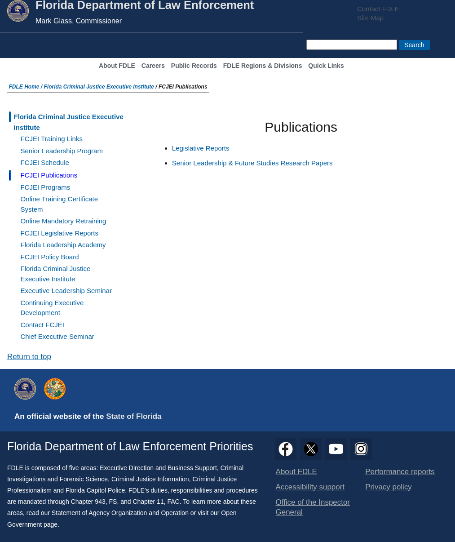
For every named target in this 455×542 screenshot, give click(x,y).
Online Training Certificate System (59, 204)
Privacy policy (388, 487)
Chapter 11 (148, 501)
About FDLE (117, 65)
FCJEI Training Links (52, 138)
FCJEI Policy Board (50, 257)
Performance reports (399, 471)
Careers (153, 65)
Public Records (194, 65)
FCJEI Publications (49, 175)
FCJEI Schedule (45, 162)
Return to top (29, 356)
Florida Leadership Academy (63, 245)
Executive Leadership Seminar (66, 290)
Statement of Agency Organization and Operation (120, 512)
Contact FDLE (378, 9)
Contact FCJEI (43, 325)
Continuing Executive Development (52, 308)
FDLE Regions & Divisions (262, 65)
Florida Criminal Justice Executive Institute (99, 87)
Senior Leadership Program (62, 151)
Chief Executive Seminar (57, 336)
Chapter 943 (88, 501)
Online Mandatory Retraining (63, 221)
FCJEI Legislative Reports (59, 233)
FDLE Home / (26, 87)
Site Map (370, 18)
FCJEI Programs (46, 187)
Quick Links (326, 65)
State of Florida (133, 416)
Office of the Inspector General (313, 507)
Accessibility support (310, 487)
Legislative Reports (201, 148)
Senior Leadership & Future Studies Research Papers (252, 163)
